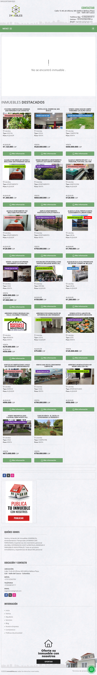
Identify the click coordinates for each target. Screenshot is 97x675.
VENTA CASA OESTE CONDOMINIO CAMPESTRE (48, 365)
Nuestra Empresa (12, 626)
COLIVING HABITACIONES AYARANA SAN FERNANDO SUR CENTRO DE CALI (17, 110)
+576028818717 (87, 16)
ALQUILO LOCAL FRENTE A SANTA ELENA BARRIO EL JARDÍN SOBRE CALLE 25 (80, 211)
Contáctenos (10, 630)
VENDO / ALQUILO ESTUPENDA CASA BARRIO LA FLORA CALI (17, 262)
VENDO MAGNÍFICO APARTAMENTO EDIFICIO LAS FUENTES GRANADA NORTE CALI (48, 160)
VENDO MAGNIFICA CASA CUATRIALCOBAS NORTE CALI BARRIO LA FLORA (17, 416)
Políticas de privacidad (14, 633)
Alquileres (9, 617)
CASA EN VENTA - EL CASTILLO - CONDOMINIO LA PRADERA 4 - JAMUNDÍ (48, 416)
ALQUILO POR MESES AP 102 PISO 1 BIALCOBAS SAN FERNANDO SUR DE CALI (17, 160)
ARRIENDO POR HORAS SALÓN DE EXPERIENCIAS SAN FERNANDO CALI (48, 314)
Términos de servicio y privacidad (84, 671)
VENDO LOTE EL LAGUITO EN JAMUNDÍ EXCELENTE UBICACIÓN (80, 314)
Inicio (8, 610)
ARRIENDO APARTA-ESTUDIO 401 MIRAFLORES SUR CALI (80, 365)
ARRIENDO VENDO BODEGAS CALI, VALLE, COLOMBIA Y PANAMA (17, 314)
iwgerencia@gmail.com (12, 591)
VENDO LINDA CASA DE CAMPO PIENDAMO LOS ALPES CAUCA (80, 110)
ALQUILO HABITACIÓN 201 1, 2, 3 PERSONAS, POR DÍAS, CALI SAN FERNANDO (80, 160)
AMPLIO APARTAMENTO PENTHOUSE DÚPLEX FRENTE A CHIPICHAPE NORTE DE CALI (48, 211)
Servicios (9, 620)
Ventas (8, 613)
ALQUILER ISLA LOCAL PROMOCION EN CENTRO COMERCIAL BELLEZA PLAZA (80, 262)
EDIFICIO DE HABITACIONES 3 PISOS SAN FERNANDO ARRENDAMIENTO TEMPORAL (17, 365)
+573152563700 (84, 19)
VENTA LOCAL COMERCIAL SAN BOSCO (48, 110)
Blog (7, 623)
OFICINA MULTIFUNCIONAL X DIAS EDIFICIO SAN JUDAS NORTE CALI (48, 262)
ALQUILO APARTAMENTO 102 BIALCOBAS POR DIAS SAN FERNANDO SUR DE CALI (17, 211)
